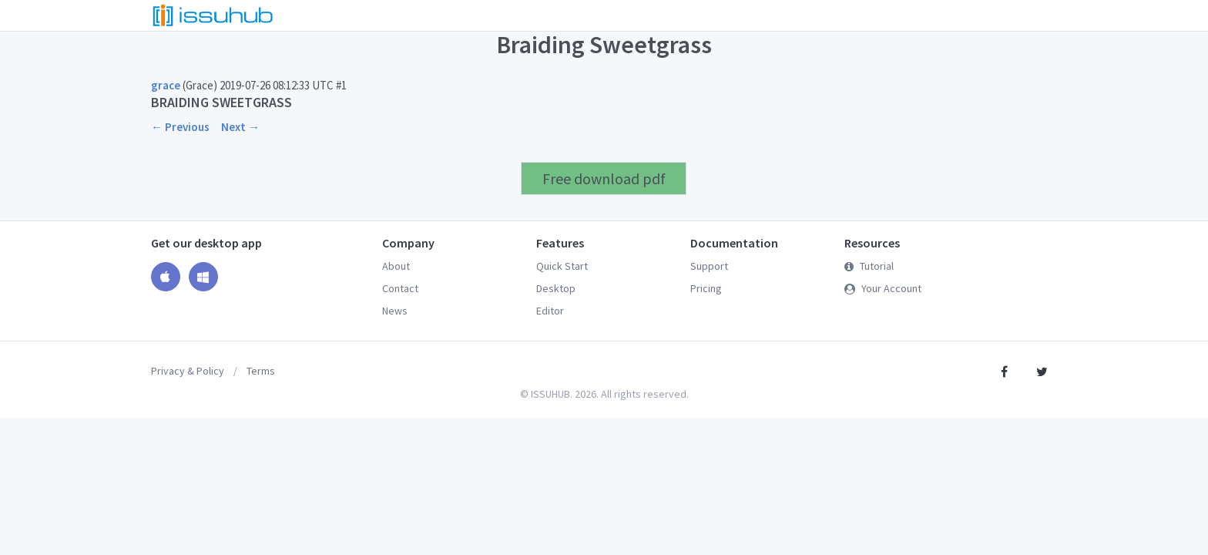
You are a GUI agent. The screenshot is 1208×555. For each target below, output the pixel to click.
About (396, 266)
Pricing (706, 288)
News (395, 311)
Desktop (555, 288)
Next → (240, 126)
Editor (550, 311)
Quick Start (562, 266)
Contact (400, 288)
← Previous (180, 126)
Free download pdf (604, 178)
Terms (261, 371)
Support (709, 266)
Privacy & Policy (187, 371)
